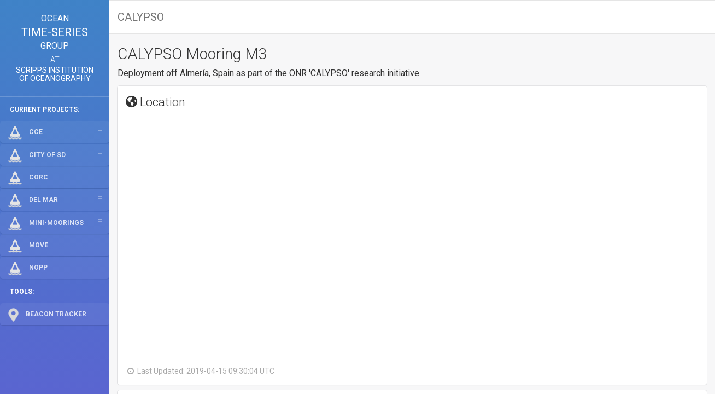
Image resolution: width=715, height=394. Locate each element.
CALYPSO (141, 17)
